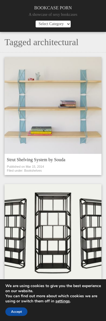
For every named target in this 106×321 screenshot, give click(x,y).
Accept (16, 311)
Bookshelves (33, 170)
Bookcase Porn (53, 7)
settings (62, 301)
